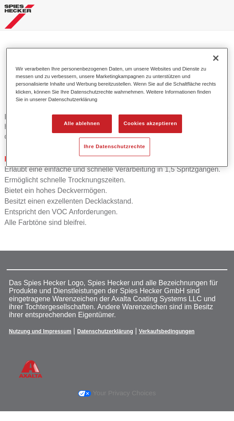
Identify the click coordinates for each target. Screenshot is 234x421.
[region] (117, 107)
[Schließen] (216, 58)
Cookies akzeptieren (150, 123)
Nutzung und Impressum (40, 331)
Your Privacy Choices (117, 393)
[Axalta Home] (19, 20)
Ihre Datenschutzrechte (114, 146)
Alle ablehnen (82, 123)
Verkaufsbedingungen (166, 331)
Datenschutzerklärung (105, 331)
